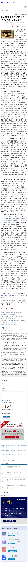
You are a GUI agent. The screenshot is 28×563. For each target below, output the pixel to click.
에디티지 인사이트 (9, 22)
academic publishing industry (7, 320)
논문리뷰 (16, 324)
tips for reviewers (13, 322)
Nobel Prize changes (9, 312)
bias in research (4, 318)
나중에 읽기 (13, 26)
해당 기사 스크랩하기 (23, 26)
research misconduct (19, 312)
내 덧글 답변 (12, 402)
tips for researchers (5, 322)
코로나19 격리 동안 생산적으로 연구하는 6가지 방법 (16, 479)
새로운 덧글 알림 (7, 400)
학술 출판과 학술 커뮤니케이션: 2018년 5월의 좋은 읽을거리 (13, 454)
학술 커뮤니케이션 (12, 318)
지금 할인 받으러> (12, 551)
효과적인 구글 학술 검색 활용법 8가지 (13, 466)
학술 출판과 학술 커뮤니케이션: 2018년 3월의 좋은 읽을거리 (13, 450)
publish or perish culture (6, 316)
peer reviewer (4, 314)
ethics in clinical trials (5, 324)
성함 (3, 383)
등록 (20, 10)
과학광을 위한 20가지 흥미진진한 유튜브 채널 (14, 472)
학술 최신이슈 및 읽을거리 (21, 14)
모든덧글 (5, 402)
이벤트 (2, 495)
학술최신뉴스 (7, 495)
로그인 (6, 10)
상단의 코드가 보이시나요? (7, 409)
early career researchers (17, 316)
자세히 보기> (11, 535)
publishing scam (20, 320)
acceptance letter (11, 314)
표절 (15, 320)
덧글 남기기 (18, 26)
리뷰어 (12, 324)
